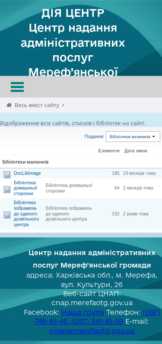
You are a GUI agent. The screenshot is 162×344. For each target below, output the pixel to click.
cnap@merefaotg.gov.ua (91, 331)
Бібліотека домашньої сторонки (25, 188)
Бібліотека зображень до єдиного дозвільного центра (26, 213)
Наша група (82, 312)
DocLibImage (27, 173)
